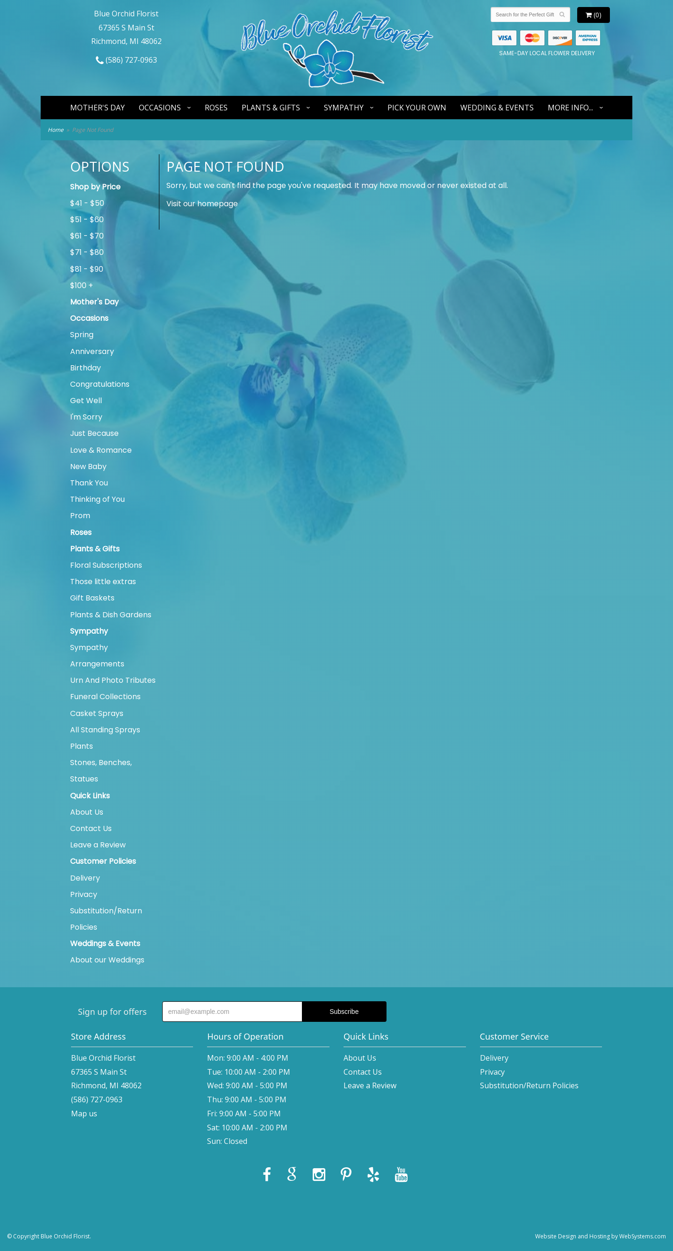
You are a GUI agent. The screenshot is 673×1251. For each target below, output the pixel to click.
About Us (86, 812)
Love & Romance (101, 450)
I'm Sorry (86, 417)
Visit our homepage (202, 203)
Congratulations (99, 384)
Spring (81, 334)
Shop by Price (95, 186)
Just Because (94, 433)
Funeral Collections (105, 696)
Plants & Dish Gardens (110, 614)
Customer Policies (103, 861)
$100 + (81, 285)
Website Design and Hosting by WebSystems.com (600, 1236)
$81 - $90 (86, 269)
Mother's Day (97, 107)
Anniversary (92, 351)
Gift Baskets (92, 598)
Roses (216, 107)
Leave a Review (98, 844)
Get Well (86, 400)
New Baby (88, 466)
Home (56, 130)
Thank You (89, 482)
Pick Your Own (416, 107)
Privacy (83, 894)
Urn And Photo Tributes (113, 680)
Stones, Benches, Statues (101, 770)
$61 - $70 (87, 236)
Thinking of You (97, 499)
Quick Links (90, 795)
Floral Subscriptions (106, 565)
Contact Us (91, 828)
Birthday (85, 367)
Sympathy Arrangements (97, 655)
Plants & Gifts (271, 107)
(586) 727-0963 (126, 60)
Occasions (160, 107)
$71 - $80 (87, 252)
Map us (84, 1113)
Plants (81, 746)
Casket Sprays (96, 713)
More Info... (570, 107)
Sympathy (344, 107)
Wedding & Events (497, 107)
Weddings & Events (105, 943)
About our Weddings (107, 960)
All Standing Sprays (105, 729)
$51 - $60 (87, 219)
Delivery (85, 878)
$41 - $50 (87, 203)
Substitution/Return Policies (106, 919)
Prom (80, 515)
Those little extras (103, 581)
